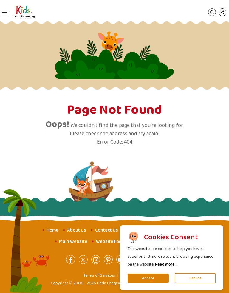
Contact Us (106, 230)
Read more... (166, 264)
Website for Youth (115, 241)
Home (52, 230)
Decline (195, 278)
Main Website (73, 241)
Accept (148, 278)
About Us (76, 230)
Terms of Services (99, 275)
